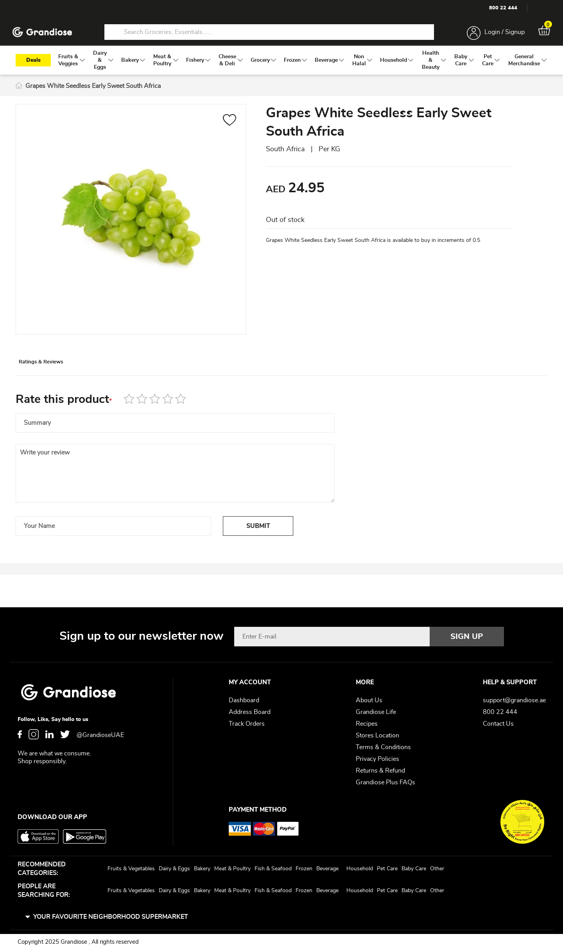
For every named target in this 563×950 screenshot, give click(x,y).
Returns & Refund (380, 771)
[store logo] (47, 34)
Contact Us (498, 724)
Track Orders (247, 724)
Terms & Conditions (383, 747)
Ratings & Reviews (59, 373)
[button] (230, 128)
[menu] (281, 66)
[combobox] (269, 34)
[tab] (59, 372)
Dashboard (244, 700)
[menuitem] (68, 67)
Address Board (250, 712)
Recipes (367, 724)
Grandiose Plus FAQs (385, 782)
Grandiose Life (376, 712)
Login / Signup (500, 34)
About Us (369, 700)
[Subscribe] (467, 636)
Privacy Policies (377, 759)
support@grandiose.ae (514, 700)
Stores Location (377, 735)
